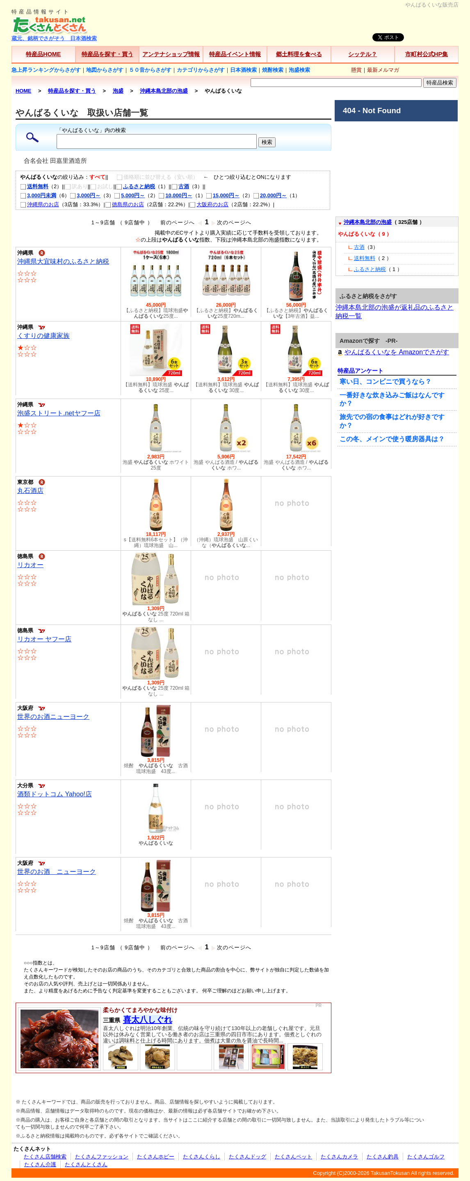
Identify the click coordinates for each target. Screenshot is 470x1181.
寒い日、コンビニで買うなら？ (385, 381)
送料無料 (34, 186)
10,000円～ (175, 195)
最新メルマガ (383, 70)
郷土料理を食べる (299, 54)
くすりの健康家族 (43, 335)
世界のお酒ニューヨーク (53, 716)
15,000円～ (223, 195)
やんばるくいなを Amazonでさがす (392, 352)
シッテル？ (362, 54)
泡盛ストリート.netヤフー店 (58, 413)
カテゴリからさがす (201, 70)
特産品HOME (43, 54)
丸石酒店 (30, 490)
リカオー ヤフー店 (44, 639)
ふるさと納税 (135, 186)
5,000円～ (129, 195)
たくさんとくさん (86, 1164)
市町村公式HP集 (426, 54)
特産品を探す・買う (107, 54)
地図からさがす (104, 70)
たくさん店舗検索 (45, 1157)
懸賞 (356, 70)
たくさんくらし (201, 1157)
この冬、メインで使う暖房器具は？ (392, 438)
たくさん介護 (40, 1164)
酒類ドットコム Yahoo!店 (54, 794)
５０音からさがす (150, 70)
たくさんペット (293, 1157)
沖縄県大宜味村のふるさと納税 (63, 261)
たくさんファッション (101, 1157)
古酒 (180, 186)
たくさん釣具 (383, 1157)
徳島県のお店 (124, 204)
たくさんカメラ (339, 1157)
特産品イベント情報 (235, 54)
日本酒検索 (243, 70)
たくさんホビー (155, 1157)
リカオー (30, 564)
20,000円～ (270, 195)
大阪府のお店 (208, 204)
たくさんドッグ (247, 1157)
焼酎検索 (272, 70)
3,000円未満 (38, 195)
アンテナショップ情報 (171, 54)
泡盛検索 (299, 70)
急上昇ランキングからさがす (46, 70)
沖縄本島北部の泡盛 (368, 222)
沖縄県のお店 (39, 204)
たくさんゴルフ (426, 1157)
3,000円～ (85, 195)
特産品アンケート (360, 370)
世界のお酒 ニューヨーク (56, 871)
